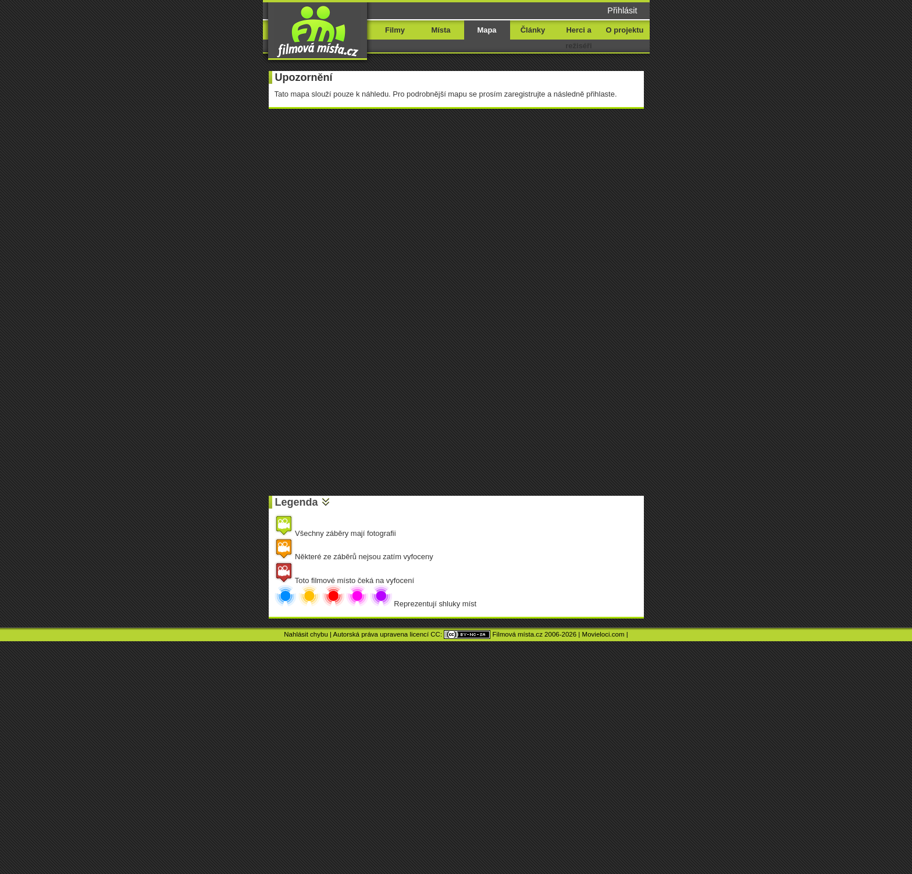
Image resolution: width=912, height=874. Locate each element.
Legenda (296, 502)
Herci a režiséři (578, 38)
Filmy (395, 30)
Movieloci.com (603, 634)
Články (533, 30)
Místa (440, 30)
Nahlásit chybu (306, 634)
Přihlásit (622, 10)
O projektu (625, 30)
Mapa (486, 30)
